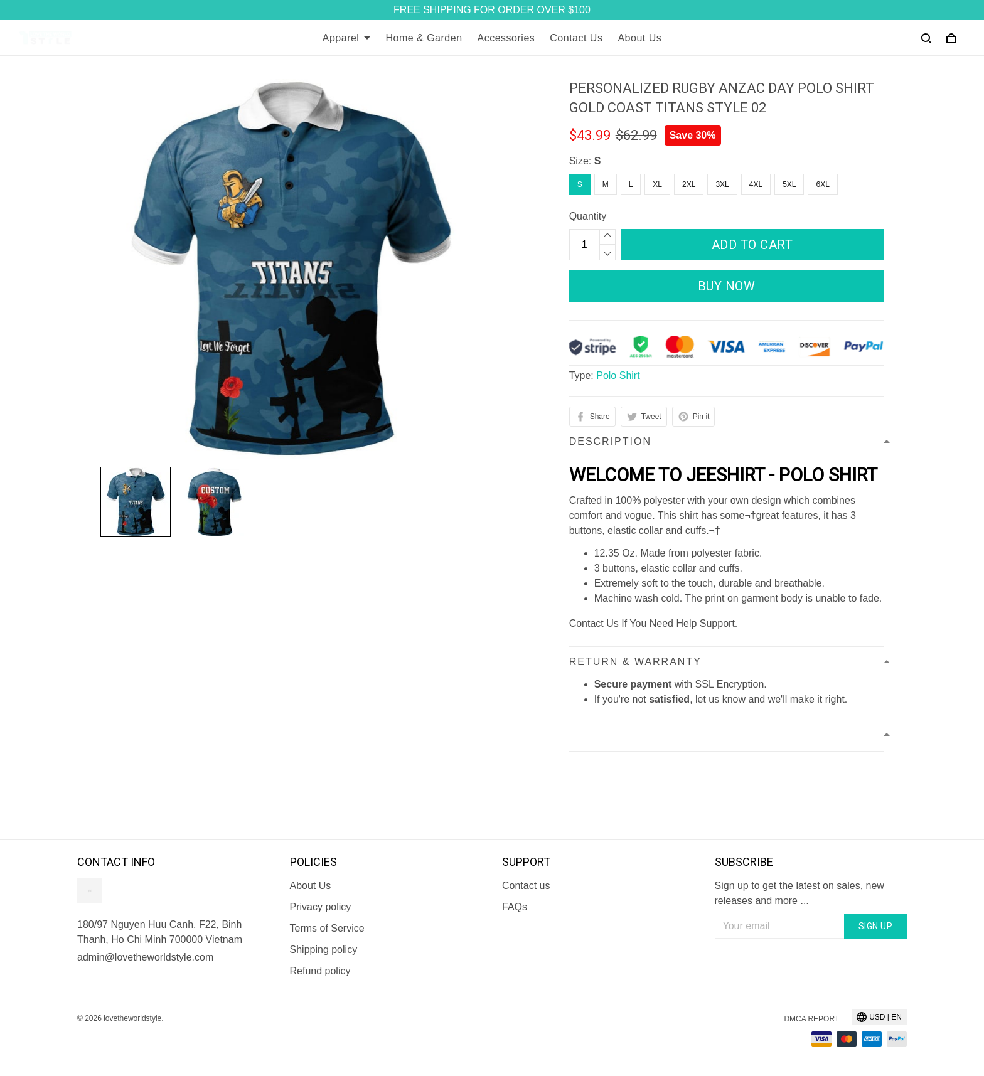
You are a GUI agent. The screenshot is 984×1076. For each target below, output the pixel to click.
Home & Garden (423, 38)
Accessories (506, 38)
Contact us (526, 885)
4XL (755, 184)
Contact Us (576, 38)
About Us (639, 38)
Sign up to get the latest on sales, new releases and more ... (799, 893)
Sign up (875, 926)
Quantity (588, 216)
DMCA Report (811, 1019)
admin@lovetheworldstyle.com (145, 957)
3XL (722, 184)
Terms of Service (327, 928)
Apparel (347, 38)
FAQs (514, 907)
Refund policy (320, 971)
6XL (822, 184)
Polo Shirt (617, 375)
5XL (789, 184)
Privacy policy (320, 907)
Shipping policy (324, 949)
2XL (688, 184)
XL (657, 184)
